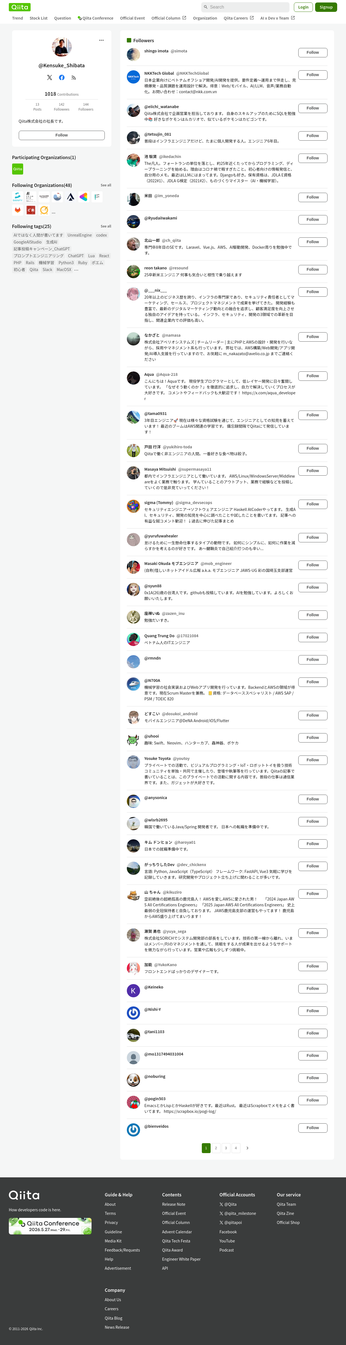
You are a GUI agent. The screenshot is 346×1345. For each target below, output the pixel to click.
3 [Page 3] (226, 1148)
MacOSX (64, 269)
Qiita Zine (285, 1213)
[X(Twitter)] (50, 77)
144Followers (85, 106)
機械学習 (46, 262)
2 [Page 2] (216, 1148)
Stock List (38, 18)
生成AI (51, 242)
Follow (61, 135)
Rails (30, 262)
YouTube (227, 1241)
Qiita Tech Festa (176, 1241)
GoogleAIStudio (28, 242)
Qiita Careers (239, 18)
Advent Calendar (177, 1231)
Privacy (111, 1222)
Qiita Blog (113, 1318)
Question (62, 18)
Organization (205, 18)
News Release (117, 1327)
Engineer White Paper (181, 1259)
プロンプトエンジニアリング (39, 255)
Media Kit (113, 1241)
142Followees (61, 106)
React (104, 255)
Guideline (113, 1231)
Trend (17, 18)
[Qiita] (20, 7)
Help (109, 1259)
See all (106, 185)
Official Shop (288, 1222)
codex (101, 235)
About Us (113, 1299)
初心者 (19, 269)
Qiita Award (172, 1250)
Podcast (226, 1250)
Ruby (82, 262)
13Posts (37, 106)
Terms (110, 1213)
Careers (111, 1308)
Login (303, 7)
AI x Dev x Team (278, 18)
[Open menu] (101, 40)
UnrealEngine (80, 235)
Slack (47, 269)
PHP (18, 262)
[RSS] (74, 77)
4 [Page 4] (236, 1148)
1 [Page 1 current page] (206, 1148)
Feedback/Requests (122, 1250)
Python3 (66, 262)
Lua (91, 255)
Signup (326, 7)
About (110, 1204)
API (165, 1268)
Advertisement (118, 1268)
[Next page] (248, 1148)
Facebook (228, 1231)
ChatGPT (76, 255)
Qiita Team (286, 1204)
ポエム (97, 262)
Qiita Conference (96, 18)
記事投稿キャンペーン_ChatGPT (42, 248)
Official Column (169, 18)
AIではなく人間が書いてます (38, 235)
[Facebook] (62, 77)
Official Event (132, 18)
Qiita (34, 269)
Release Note (173, 1204)
